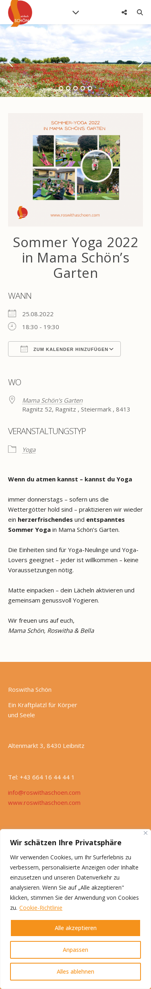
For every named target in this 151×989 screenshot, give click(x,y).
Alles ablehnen (75, 971)
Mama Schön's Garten (52, 400)
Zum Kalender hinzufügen (64, 349)
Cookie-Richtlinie (40, 907)
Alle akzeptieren (76, 928)
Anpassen (75, 949)
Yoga (28, 449)
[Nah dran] (145, 833)
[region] (75, 909)
